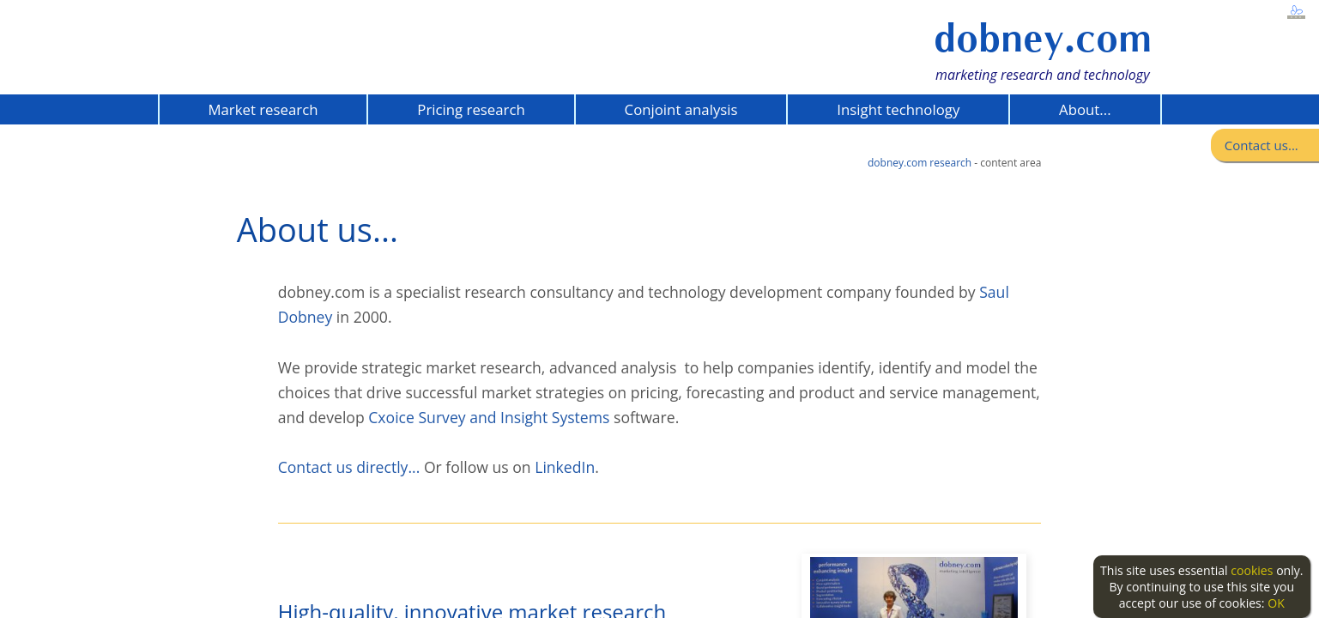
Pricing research (470, 109)
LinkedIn (565, 467)
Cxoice (391, 417)
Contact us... (1261, 145)
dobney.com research (919, 162)
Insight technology (898, 109)
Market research (263, 109)
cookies (1252, 570)
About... (1084, 109)
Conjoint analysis (681, 109)
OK (1276, 603)
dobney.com (1043, 38)
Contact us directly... (349, 467)
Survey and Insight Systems (512, 417)
